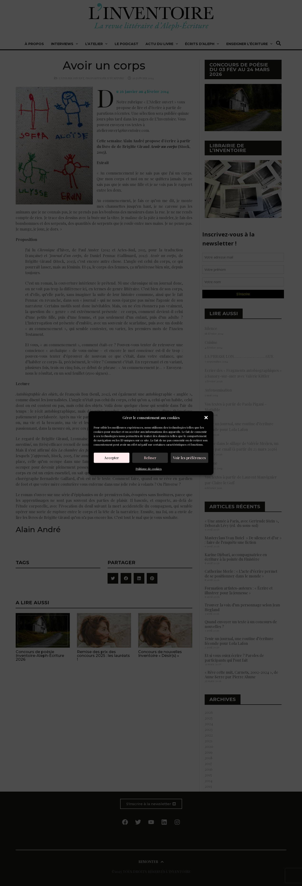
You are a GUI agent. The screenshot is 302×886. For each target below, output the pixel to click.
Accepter (111, 457)
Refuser (150, 457)
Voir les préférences (189, 457)
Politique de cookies (149, 468)
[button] (206, 417)
